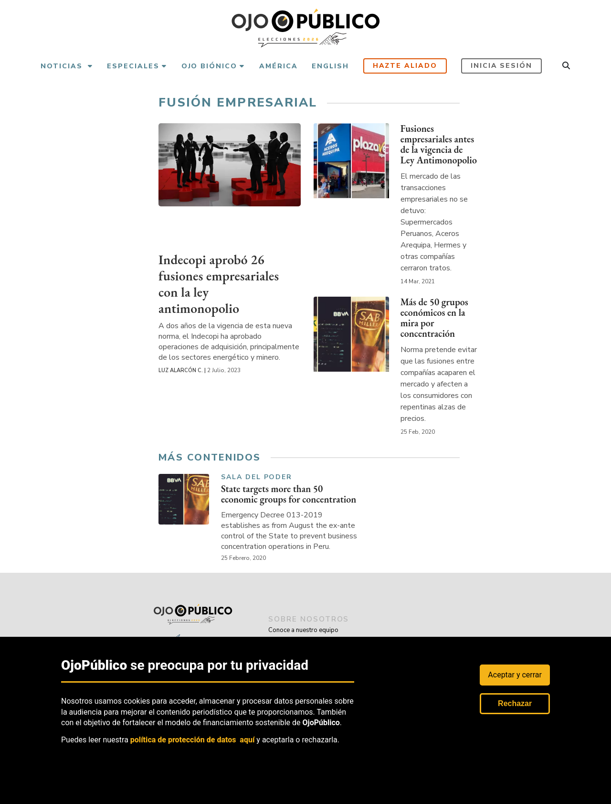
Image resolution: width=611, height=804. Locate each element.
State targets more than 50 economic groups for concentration (289, 495)
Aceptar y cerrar (515, 674)
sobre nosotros (310, 619)
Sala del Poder (256, 477)
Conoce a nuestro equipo (303, 630)
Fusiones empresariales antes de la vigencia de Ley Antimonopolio (438, 144)
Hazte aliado (405, 65)
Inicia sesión (501, 65)
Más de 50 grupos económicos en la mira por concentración (434, 318)
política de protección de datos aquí (192, 739)
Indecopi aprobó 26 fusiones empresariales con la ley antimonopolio (219, 283)
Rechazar (515, 703)
